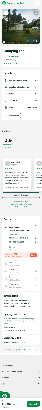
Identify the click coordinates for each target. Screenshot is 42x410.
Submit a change (30, 349)
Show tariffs (33, 404)
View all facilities (12, 115)
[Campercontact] (13, 3)
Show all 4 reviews (21, 195)
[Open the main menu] (37, 3)
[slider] (21, 205)
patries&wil (15, 162)
